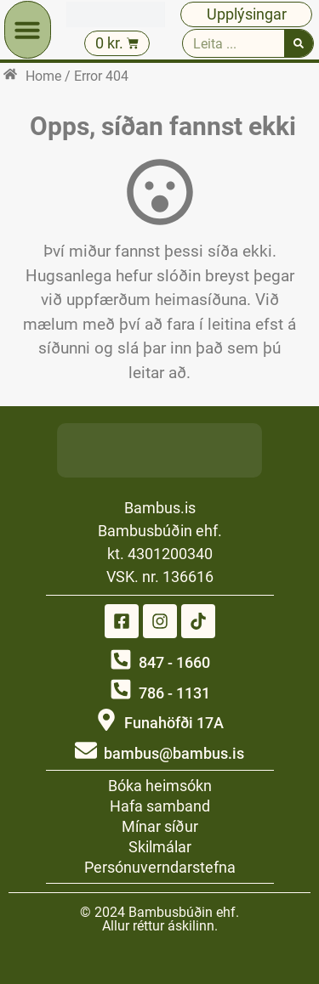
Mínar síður (160, 826)
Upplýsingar (247, 14)
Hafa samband (160, 806)
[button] (27, 29)
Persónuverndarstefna (160, 867)
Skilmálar (159, 847)
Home (43, 76)
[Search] (298, 43)
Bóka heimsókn (160, 786)
